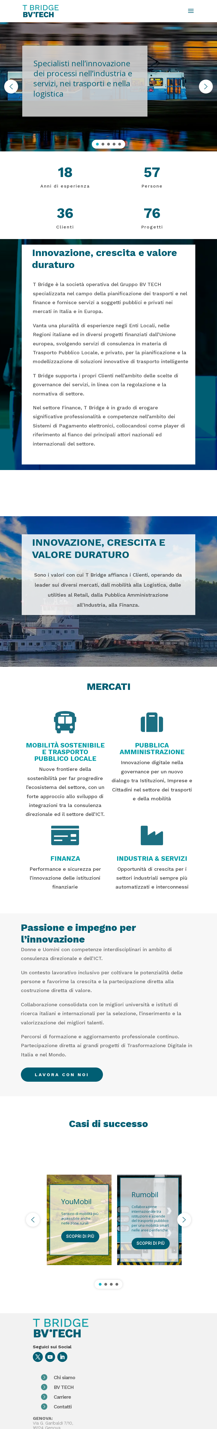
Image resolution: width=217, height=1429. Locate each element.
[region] (108, 86)
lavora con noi (62, 1074)
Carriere (84, 1397)
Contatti (84, 1407)
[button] (11, 87)
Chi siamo (86, 1377)
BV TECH (85, 1387)
